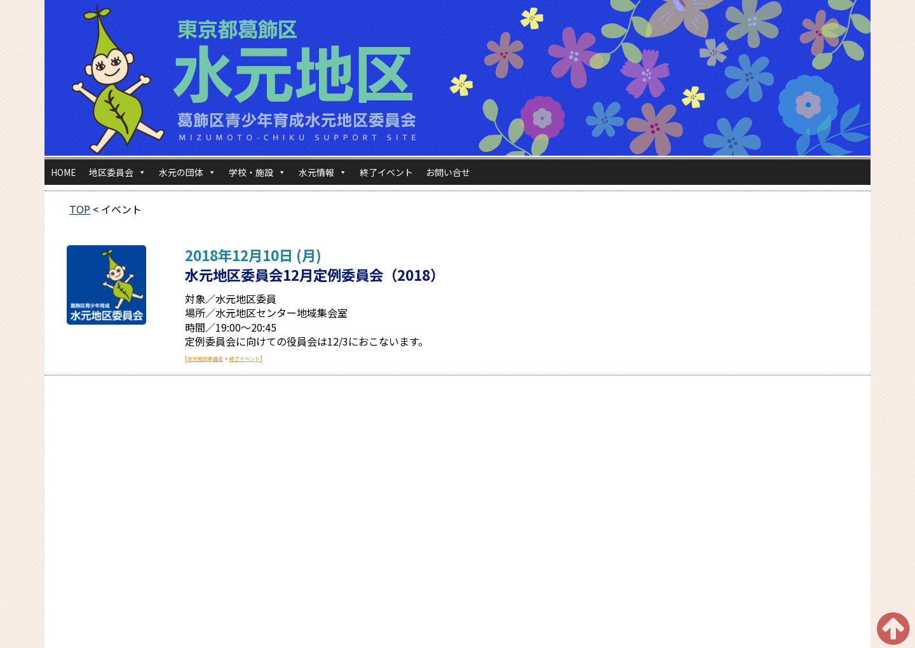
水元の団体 (187, 172)
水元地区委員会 (205, 358)
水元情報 (323, 172)
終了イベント (386, 172)
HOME (63, 172)
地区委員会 (117, 172)
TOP (79, 209)
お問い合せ (448, 172)
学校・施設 (257, 172)
